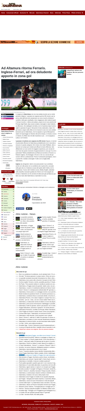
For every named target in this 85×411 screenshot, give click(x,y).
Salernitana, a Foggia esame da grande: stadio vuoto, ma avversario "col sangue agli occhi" (45, 286)
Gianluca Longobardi (8, 145)
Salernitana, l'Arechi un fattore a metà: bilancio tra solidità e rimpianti (39, 343)
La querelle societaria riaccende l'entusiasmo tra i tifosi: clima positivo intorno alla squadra (45, 278)
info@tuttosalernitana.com (51, 409)
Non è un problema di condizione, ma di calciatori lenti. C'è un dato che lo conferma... (43, 274)
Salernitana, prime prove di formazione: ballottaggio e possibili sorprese (39, 303)
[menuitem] (82, 13)
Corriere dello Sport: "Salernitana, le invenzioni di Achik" (35, 313)
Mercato (60, 172)
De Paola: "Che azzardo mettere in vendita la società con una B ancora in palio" (42, 284)
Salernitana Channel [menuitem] (42, 13)
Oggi (60, 127)
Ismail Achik (5, 162)
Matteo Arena (6, 139)
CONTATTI (52, 404)
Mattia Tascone (6, 150)
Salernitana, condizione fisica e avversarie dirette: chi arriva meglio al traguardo (42, 296)
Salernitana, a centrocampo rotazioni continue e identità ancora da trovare (40, 373)
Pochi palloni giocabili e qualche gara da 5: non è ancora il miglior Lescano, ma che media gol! (46, 363)
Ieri (63, 127)
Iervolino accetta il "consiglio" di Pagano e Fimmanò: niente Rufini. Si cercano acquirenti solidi (46, 369)
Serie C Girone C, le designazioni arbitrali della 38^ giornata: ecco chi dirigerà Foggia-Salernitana (47, 290)
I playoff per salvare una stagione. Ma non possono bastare (36, 329)
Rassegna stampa (63, 186)
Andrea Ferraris (6, 154)
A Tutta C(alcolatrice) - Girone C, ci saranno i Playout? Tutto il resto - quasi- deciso (43, 345)
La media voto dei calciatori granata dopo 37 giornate (34, 392)
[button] (8, 165)
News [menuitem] (51, 13)
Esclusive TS (62, 199)
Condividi (20, 208)
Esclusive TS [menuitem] (24, 13)
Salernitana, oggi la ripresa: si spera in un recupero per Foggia (37, 367)
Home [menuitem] (3, 13)
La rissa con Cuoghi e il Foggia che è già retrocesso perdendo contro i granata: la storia (47, 355)
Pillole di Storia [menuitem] (76, 13)
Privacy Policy (47, 401)
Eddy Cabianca (6, 152)
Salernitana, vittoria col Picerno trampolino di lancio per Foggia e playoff (40, 384)
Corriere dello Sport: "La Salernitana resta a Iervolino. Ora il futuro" (38, 382)
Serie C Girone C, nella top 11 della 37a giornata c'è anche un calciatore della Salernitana (45, 317)
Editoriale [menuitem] (58, 13)
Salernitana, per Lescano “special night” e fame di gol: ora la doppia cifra (40, 359)
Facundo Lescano (7, 158)
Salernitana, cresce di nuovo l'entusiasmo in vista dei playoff (36, 380)
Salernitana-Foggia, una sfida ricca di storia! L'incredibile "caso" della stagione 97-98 (46, 335)
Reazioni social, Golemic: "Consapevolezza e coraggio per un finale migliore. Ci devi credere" (46, 386)
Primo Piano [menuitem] (66, 13)
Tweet (29, 208)
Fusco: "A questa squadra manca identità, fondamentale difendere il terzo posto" (42, 351)
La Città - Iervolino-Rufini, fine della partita (31, 394)
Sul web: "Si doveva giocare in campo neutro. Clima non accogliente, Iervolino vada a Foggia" (46, 276)
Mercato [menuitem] (32, 13)
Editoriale (61, 67)
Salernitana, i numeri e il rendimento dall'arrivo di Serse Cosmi (37, 288)
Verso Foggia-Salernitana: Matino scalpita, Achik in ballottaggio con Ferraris (41, 353)
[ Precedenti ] (8, 183)
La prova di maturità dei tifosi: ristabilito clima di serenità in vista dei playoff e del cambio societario (47, 327)
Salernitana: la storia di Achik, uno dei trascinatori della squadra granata (40, 321)
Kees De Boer (6, 147)
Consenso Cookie (38, 401)
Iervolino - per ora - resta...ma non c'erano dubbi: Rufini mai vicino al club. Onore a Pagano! (45, 299)
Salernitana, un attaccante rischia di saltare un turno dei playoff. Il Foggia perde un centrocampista (24, 246)
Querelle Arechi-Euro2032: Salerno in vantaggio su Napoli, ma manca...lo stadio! (42, 337)
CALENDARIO (45, 404)
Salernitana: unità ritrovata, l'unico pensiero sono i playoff (35, 315)
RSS (62, 404)
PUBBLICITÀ (38, 404)
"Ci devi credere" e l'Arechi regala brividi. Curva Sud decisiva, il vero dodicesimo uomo (44, 339)
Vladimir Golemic (7, 141)
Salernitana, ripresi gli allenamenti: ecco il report (33, 349)
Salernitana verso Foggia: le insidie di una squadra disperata (36, 376)
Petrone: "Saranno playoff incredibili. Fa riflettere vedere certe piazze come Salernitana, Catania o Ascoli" (49, 388)
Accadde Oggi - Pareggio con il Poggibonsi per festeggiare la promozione (40, 390)
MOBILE (58, 404)
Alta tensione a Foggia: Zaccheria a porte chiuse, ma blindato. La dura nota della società (44, 357)
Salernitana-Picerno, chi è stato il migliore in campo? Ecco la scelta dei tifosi (41, 297)
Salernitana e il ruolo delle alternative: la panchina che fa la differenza (39, 365)
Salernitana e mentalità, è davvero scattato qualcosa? (34, 361)
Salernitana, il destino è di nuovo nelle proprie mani (34, 375)
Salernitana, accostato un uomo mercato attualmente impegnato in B (39, 319)
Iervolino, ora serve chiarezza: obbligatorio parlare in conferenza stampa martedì (42, 347)
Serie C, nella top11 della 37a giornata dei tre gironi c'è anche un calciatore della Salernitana (46, 341)
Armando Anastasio (7, 143)
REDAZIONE (31, 404)
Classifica (5, 186)
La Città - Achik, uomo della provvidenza (30, 323)
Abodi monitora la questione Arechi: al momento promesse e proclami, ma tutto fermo (43, 294)
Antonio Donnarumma (8, 137)
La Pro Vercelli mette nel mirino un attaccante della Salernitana (75, 177)
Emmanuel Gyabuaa (7, 160)
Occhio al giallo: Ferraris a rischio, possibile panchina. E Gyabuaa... (49, 219)
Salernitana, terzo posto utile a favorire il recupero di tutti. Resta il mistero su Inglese (43, 280)
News (21, 180)
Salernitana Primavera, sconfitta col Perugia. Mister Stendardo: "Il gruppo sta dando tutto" (45, 309)
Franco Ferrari (6, 156)
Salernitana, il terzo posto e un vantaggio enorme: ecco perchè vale (38, 292)
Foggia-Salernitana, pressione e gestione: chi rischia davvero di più (38, 307)
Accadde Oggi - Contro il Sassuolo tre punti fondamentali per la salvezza (40, 325)
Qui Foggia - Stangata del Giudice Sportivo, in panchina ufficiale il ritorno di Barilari (43, 378)
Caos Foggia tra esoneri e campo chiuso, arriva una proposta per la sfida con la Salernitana (45, 311)
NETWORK (24, 404)
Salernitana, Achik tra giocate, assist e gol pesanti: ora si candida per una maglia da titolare (45, 305)
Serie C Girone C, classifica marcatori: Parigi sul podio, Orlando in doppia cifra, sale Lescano (46, 371)
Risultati (8, 168)
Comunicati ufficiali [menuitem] (12, 13)
